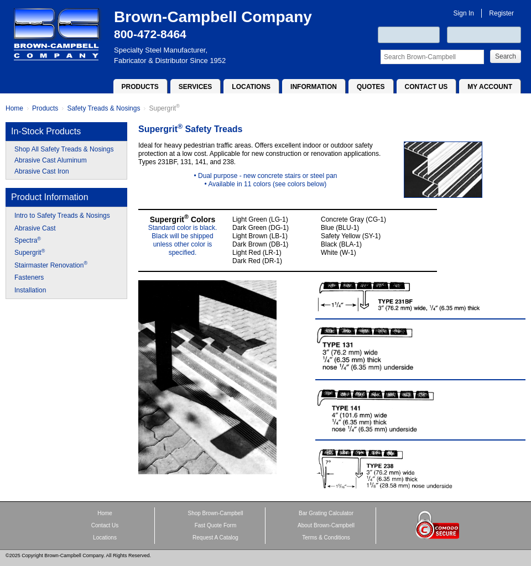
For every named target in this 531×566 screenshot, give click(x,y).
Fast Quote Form (216, 525)
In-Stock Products (46, 131)
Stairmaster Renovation (50, 264)
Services (195, 87)
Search (505, 56)
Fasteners (29, 277)
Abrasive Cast (35, 228)
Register (501, 13)
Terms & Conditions (326, 537)
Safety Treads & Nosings (103, 108)
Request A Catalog (215, 537)
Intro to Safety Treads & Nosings (62, 215)
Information (313, 87)
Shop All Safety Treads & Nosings (63, 149)
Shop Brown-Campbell (215, 513)
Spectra (27, 240)
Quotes (371, 87)
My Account (489, 87)
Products (140, 87)
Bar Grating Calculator (326, 513)
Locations (251, 87)
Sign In (464, 13)
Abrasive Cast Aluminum (50, 160)
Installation (30, 290)
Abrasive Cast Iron (41, 171)
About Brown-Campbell (326, 525)
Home (14, 108)
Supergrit (164, 108)
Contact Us (426, 87)
